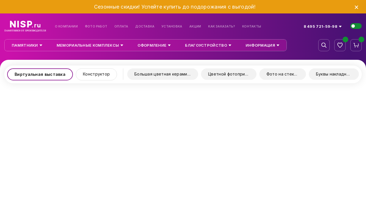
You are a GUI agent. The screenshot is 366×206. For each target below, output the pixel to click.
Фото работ (96, 26)
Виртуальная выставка (40, 74)
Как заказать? (221, 26)
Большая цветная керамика (163, 74)
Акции (195, 26)
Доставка (144, 26)
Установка (172, 26)
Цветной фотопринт (229, 74)
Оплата (121, 26)
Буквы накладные (334, 74)
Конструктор (96, 74)
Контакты (251, 26)
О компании (66, 26)
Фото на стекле (282, 74)
